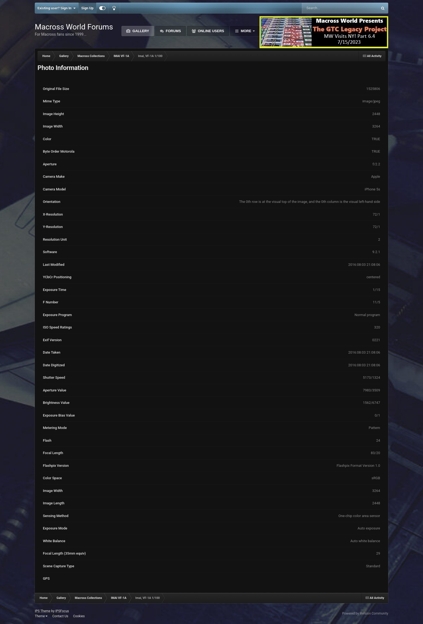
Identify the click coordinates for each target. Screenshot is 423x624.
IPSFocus (62, 611)
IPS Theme (42, 611)
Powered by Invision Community (365, 613)
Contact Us (60, 616)
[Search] (326, 8)
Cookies (79, 616)
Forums (173, 31)
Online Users (210, 31)
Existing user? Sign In (56, 8)
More (246, 31)
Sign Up (87, 8)
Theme (41, 616)
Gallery (140, 31)
